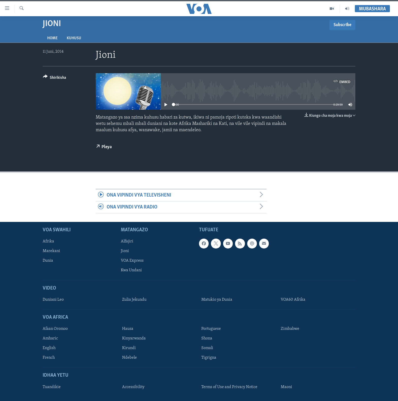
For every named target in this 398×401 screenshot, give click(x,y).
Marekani (51, 251)
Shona (206, 339)
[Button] (54, 78)
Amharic (50, 339)
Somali (207, 348)
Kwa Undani (131, 271)
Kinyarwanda (134, 339)
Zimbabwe (290, 329)
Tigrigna (208, 358)
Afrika (48, 242)
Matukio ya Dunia (216, 300)
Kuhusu (74, 38)
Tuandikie (52, 387)
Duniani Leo (53, 300)
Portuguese (211, 329)
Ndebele (129, 358)
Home (52, 38)
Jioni (125, 251)
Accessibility (133, 387)
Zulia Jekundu (134, 300)
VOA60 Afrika (293, 300)
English (49, 348)
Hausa (127, 329)
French (49, 358)
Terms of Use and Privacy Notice (229, 387)
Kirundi (129, 348)
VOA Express (132, 261)
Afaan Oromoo (55, 329)
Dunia (48, 261)
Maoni (286, 387)
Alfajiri (127, 242)
